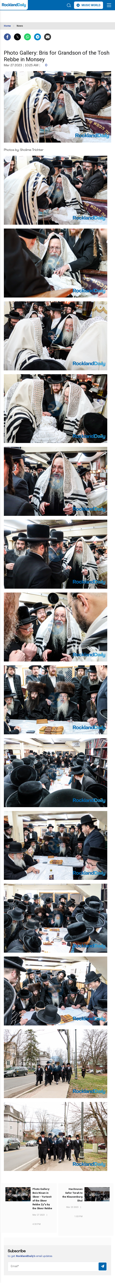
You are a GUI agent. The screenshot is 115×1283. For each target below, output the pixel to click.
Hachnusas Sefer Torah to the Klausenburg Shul (72, 1195)
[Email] (57, 1266)
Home (7, 26)
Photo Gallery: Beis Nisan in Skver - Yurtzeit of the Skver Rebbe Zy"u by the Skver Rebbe (42, 1199)
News (20, 26)
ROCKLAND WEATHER (33, 15)
